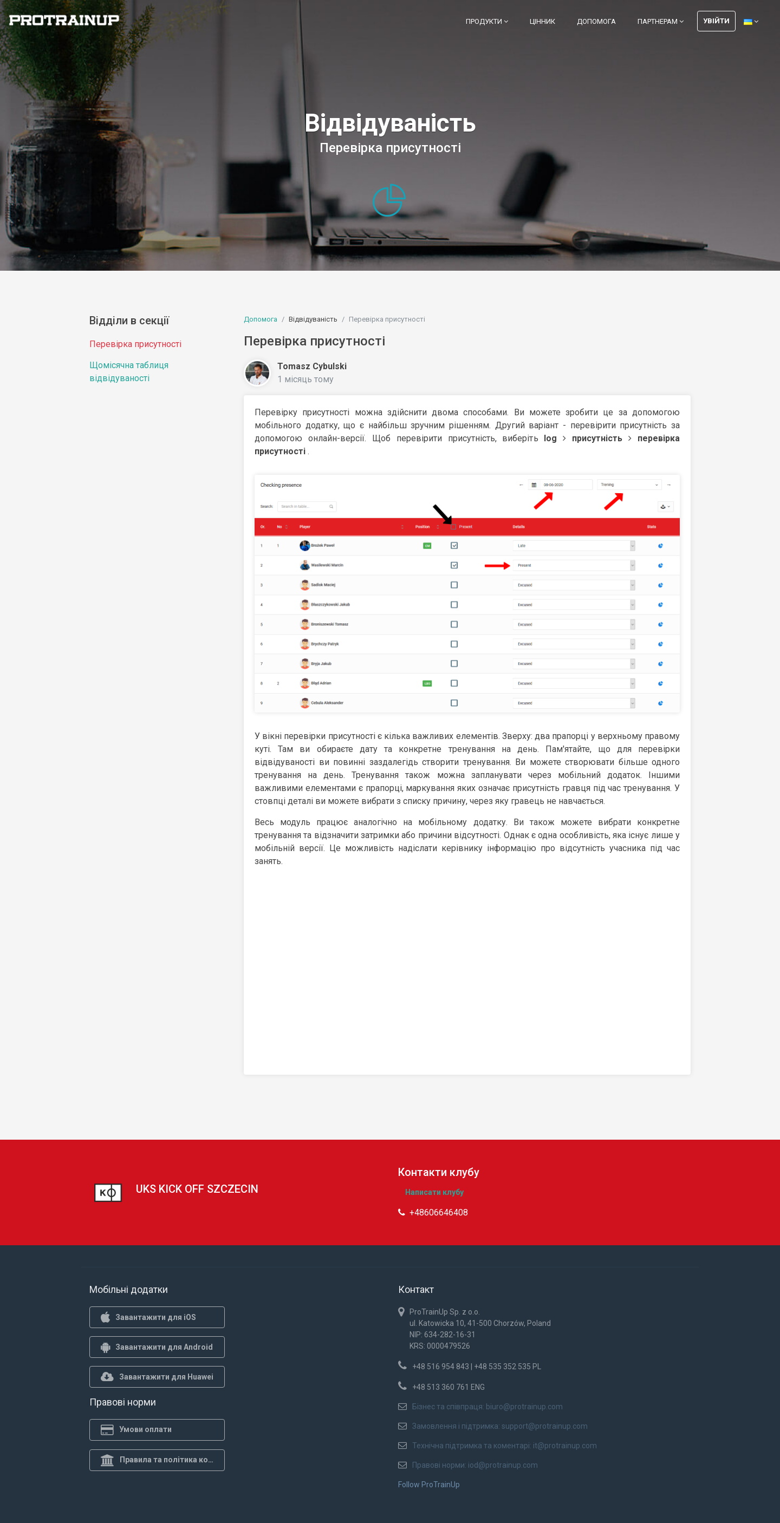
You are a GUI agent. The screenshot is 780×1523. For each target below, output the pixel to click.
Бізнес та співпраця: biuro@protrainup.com (487, 1406)
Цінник (542, 21)
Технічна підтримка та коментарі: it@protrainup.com (504, 1445)
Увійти (716, 21)
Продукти (487, 21)
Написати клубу (434, 1192)
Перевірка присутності (135, 344)
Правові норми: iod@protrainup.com (475, 1465)
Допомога (596, 21)
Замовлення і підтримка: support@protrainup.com (500, 1426)
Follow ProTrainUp (429, 1484)
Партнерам (661, 21)
